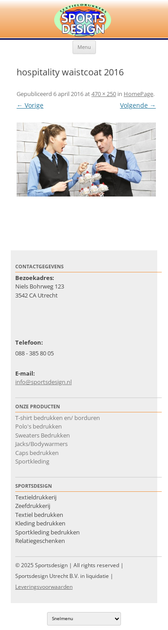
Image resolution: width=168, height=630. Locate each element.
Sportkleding (32, 461)
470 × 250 (103, 94)
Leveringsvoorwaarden (44, 587)
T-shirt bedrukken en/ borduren (57, 418)
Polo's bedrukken (38, 426)
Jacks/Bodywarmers (41, 444)
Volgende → (138, 105)
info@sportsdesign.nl (43, 382)
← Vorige (30, 105)
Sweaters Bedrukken (42, 435)
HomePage (138, 94)
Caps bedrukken (37, 453)
